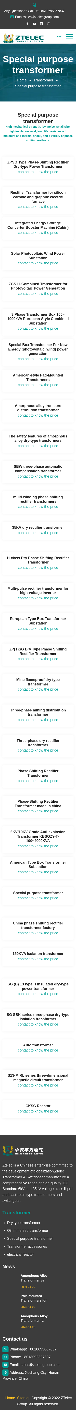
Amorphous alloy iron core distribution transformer (38, 408)
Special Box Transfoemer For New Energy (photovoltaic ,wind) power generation (38, 349)
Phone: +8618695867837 (26, 1357)
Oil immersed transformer (25, 1231)
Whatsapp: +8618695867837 (29, 1349)
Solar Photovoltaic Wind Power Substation (38, 255)
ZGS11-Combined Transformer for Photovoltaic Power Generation (38, 286)
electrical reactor (18, 1254)
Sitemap (23, 1398)
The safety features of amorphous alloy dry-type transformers (38, 438)
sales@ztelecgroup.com (41, 17)
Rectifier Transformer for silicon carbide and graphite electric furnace (38, 196)
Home (22, 80)
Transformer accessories (24, 1246)
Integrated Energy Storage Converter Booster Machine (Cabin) (38, 225)
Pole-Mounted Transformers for (34, 1298)
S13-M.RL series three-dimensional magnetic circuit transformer (38, 1077)
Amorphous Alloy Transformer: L (34, 1318)
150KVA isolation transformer (38, 954)
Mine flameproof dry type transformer (38, 682)
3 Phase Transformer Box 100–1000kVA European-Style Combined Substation (38, 318)
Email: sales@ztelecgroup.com (31, 1365)
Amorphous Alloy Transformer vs (34, 1278)
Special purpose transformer (27, 1238)
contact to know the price (38, 172)
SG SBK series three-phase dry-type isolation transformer (38, 1017)
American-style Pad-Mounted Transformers (38, 377)
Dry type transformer (21, 1223)
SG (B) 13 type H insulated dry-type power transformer (38, 986)
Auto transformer (38, 1045)
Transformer (43, 80)
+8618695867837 (52, 11)
